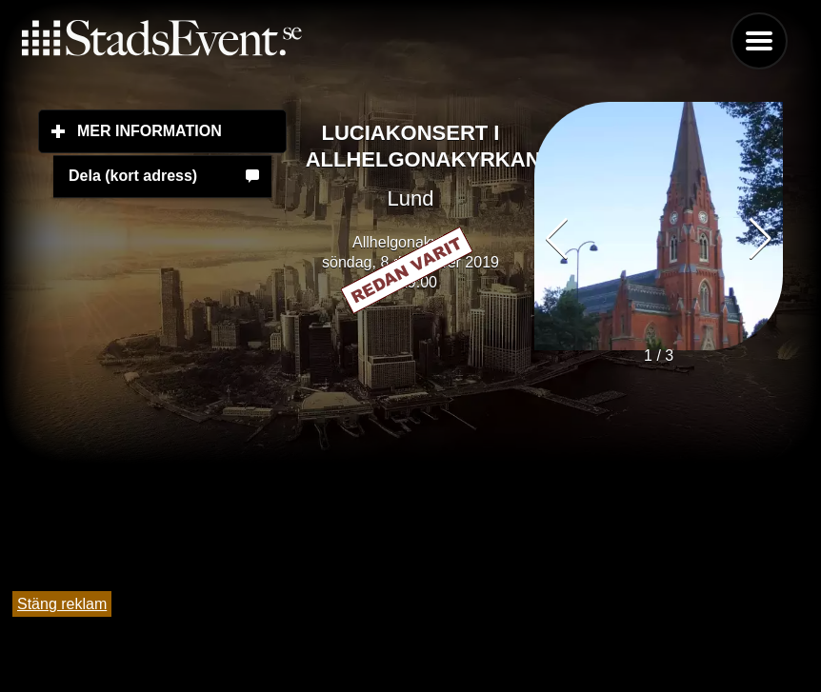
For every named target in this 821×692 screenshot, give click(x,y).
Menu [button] (759, 40)
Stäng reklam (62, 604)
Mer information (182, 130)
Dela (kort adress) (133, 176)
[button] (760, 239)
